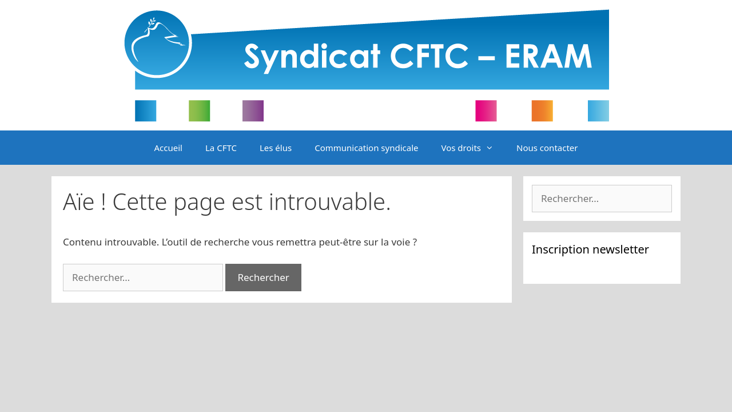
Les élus (276, 147)
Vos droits (473, 147)
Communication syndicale (366, 147)
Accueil (168, 147)
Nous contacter (547, 147)
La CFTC (221, 147)
